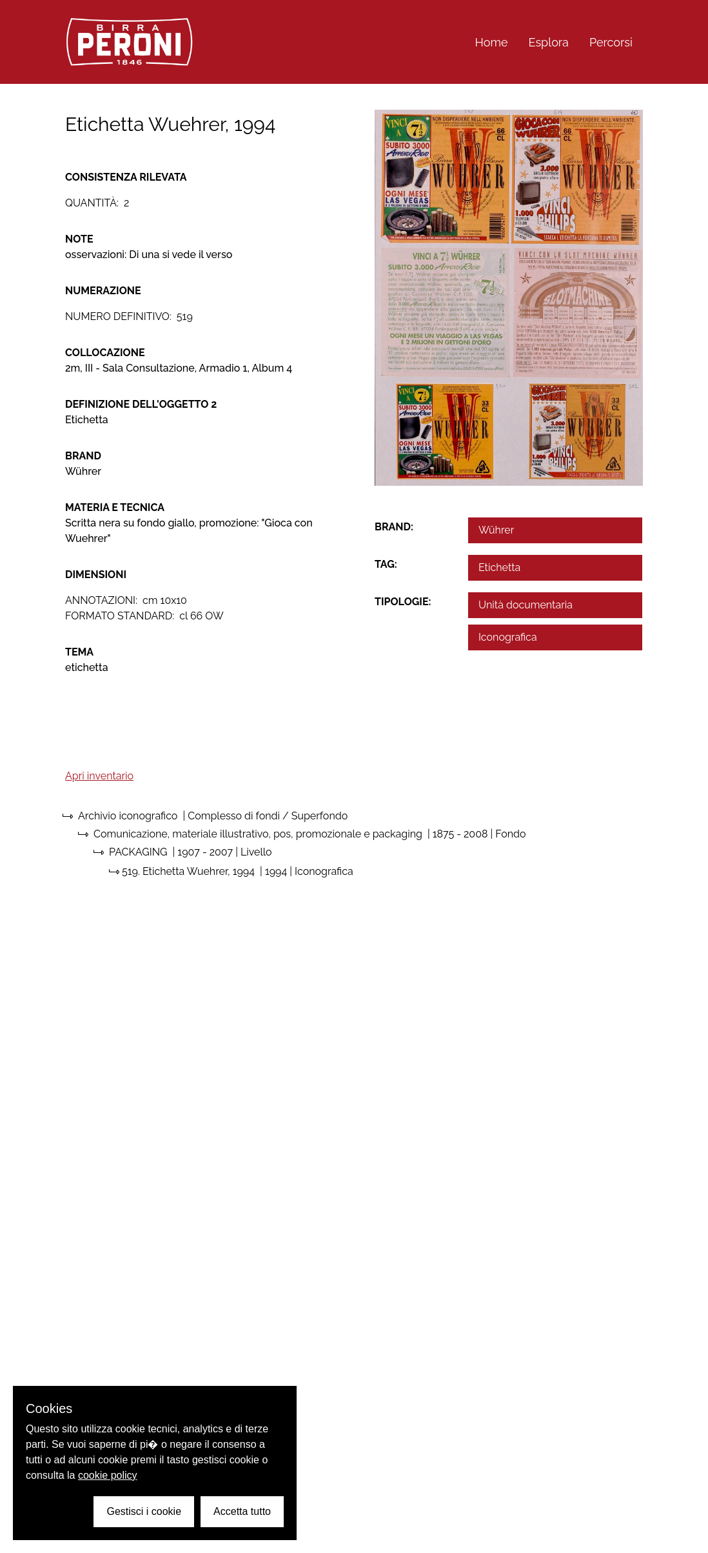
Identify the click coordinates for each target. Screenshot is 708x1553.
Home (491, 42)
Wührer (496, 530)
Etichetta (499, 567)
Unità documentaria (525, 605)
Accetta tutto (242, 1511)
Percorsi (611, 42)
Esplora (549, 42)
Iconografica (507, 637)
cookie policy (107, 1475)
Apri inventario (99, 776)
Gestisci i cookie (143, 1511)
